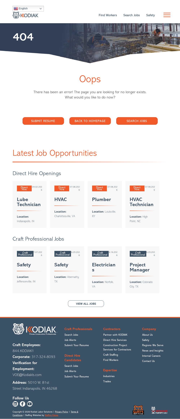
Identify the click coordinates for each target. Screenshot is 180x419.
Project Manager (140, 267)
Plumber (101, 199)
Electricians (103, 267)
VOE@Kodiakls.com (27, 375)
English (21, 8)
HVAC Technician (142, 202)
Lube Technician (29, 202)
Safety (24, 264)
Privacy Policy (61, 412)
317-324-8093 (43, 357)
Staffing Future (51, 415)
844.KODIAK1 (23, 351)
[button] (166, 15)
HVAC (60, 199)
